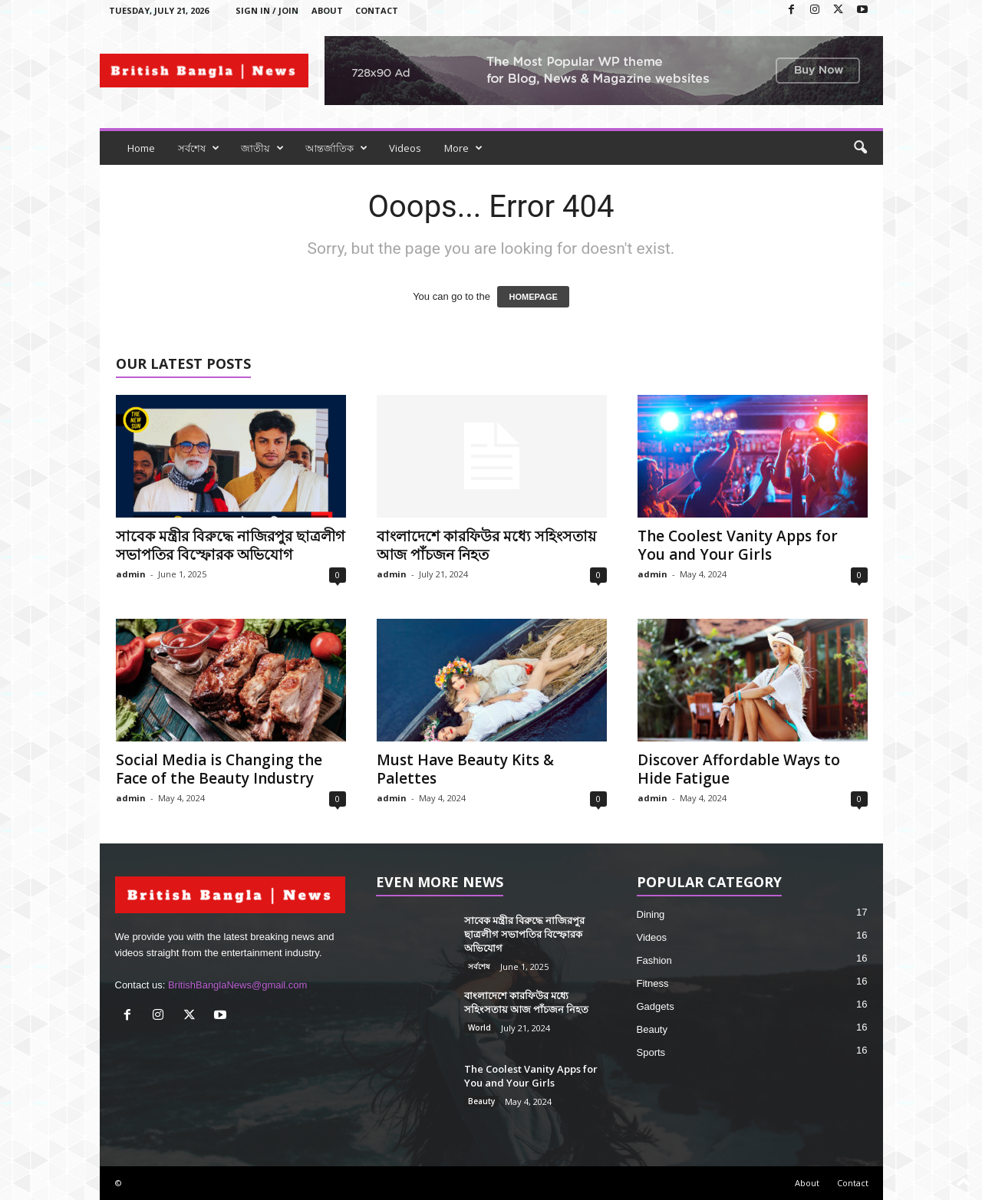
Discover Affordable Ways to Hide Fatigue (739, 769)
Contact (376, 10)
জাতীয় (262, 148)
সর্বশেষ (198, 148)
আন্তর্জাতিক (336, 148)
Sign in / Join (267, 10)
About (327, 10)
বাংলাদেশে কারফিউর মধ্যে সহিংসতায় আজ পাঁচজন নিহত (486, 545)
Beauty (481, 1101)
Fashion (654, 960)
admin (131, 574)
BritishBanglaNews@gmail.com (238, 985)
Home (141, 148)
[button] (860, 148)
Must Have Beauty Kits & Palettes (465, 769)
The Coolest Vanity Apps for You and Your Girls (738, 545)
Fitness (653, 983)
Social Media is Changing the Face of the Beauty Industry (219, 769)
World (479, 1027)
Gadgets (655, 1006)
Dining (651, 914)
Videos (405, 148)
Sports (651, 1052)
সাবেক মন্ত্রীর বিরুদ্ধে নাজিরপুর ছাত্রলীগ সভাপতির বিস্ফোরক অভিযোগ (230, 545)
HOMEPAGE (533, 296)
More (463, 148)
